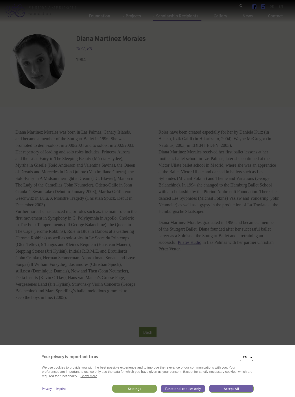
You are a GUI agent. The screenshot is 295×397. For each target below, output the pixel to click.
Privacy (47, 389)
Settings (134, 388)
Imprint (61, 389)
